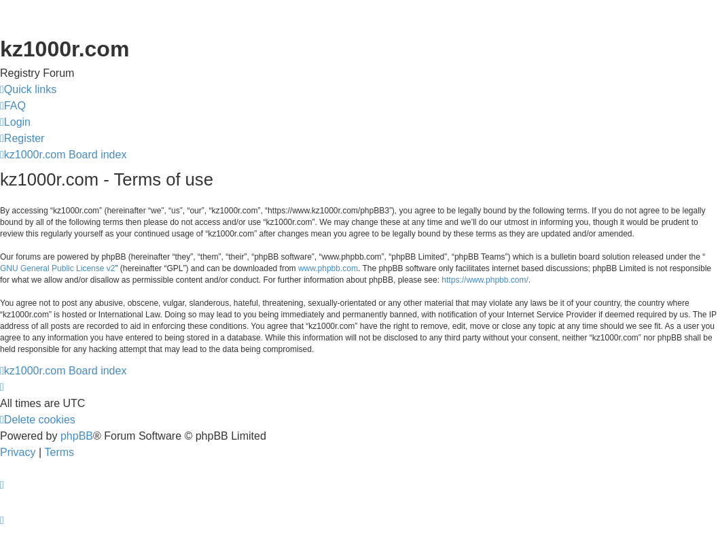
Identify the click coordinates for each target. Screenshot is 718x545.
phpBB (76, 436)
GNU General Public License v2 (57, 268)
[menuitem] (13, 106)
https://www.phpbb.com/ (485, 280)
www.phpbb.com (328, 268)
